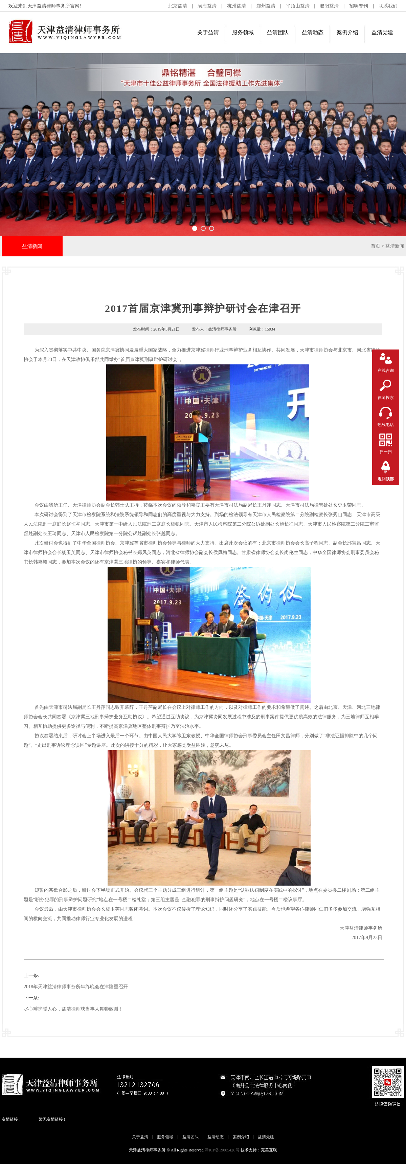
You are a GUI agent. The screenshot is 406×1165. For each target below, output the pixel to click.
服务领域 (243, 32)
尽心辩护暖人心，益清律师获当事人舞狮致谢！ (73, 1009)
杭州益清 (236, 5)
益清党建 (382, 32)
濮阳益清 (329, 5)
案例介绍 (347, 32)
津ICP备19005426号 (222, 1150)
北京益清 (177, 5)
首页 (375, 246)
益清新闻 (394, 246)
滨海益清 (207, 5)
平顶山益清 (298, 5)
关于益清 (208, 32)
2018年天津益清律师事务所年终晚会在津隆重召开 (76, 986)
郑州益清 (265, 5)
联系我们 (388, 5)
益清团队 (278, 32)
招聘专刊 (358, 5)
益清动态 (312, 32)
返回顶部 (386, 478)
